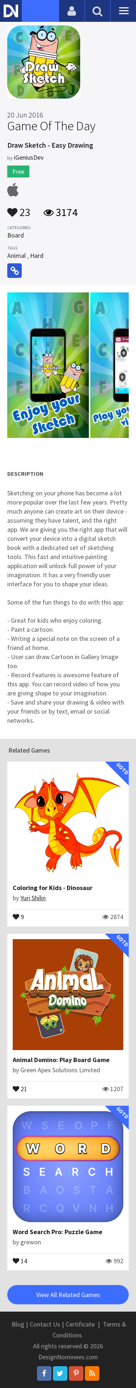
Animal (16, 255)
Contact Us (45, 1324)
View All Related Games (68, 1295)
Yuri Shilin (33, 898)
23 (18, 208)
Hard (37, 255)
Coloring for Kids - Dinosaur (52, 888)
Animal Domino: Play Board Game (61, 1060)
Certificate (80, 1324)
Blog (18, 1324)
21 (20, 1088)
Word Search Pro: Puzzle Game (57, 1232)
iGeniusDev (29, 157)
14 (20, 1260)
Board (15, 235)
